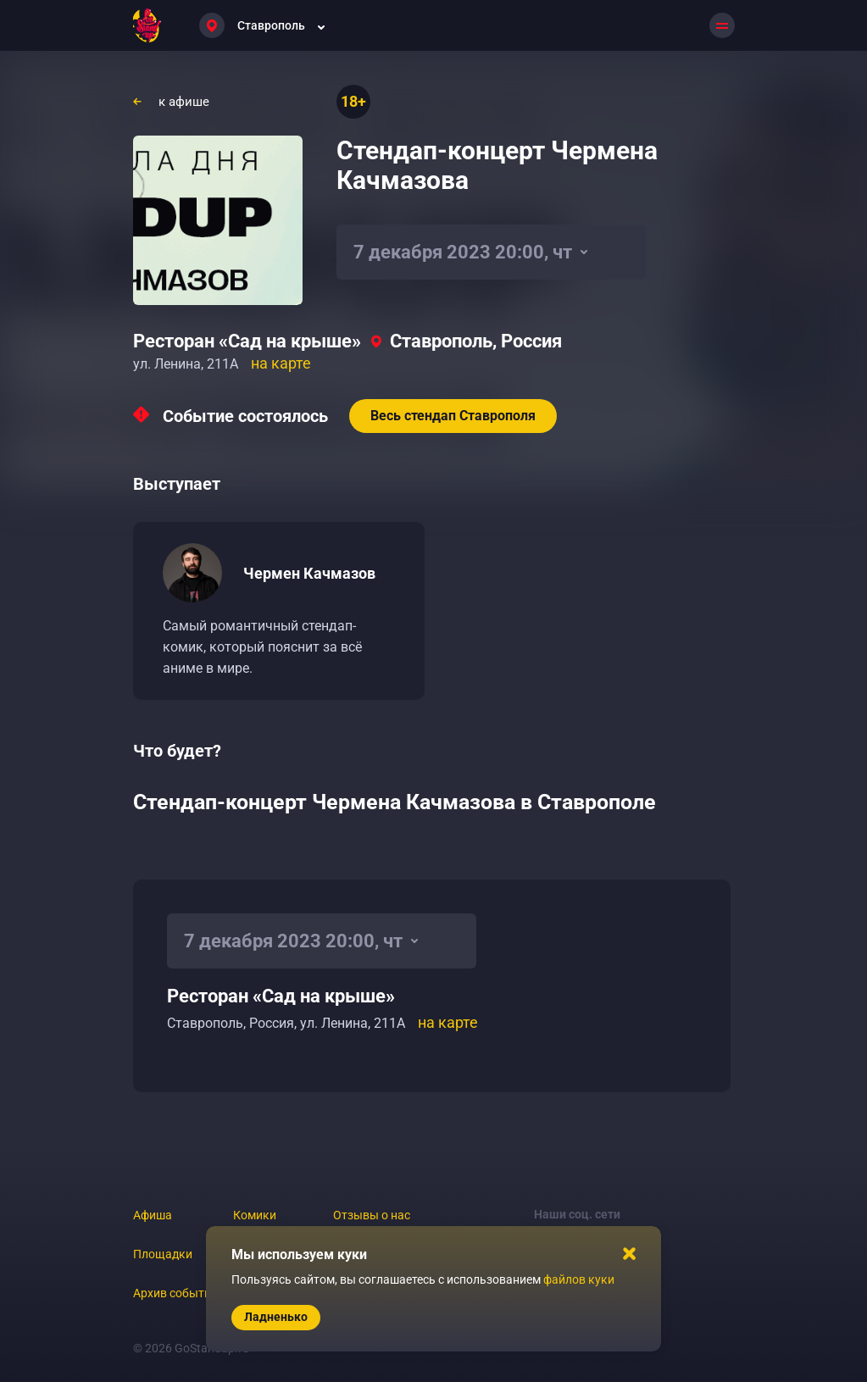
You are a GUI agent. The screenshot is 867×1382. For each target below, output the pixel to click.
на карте (281, 363)
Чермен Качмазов (309, 573)
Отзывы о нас (371, 1215)
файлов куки (578, 1279)
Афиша (152, 1215)
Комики (254, 1215)
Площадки (162, 1254)
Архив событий (175, 1293)
